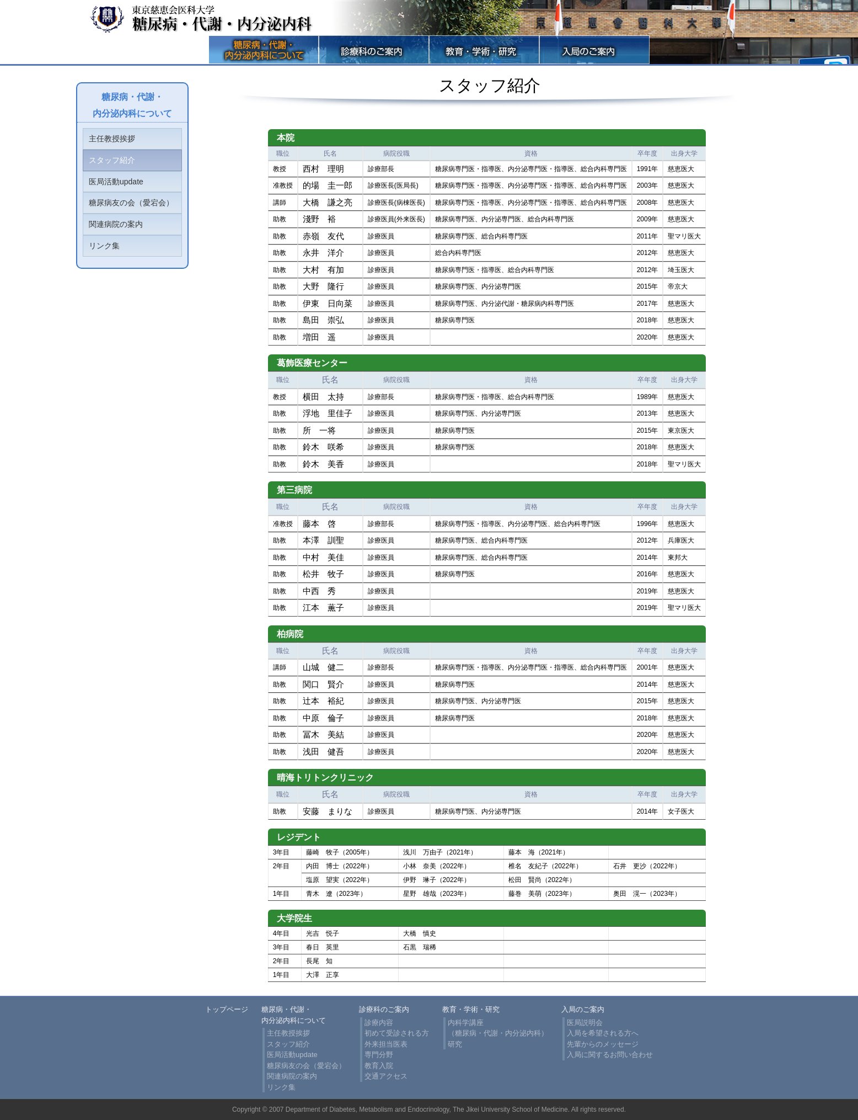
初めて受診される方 (396, 1033)
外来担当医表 (385, 1044)
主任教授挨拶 (112, 138)
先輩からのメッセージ (603, 1044)
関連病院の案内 (116, 224)
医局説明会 (585, 1022)
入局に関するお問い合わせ (610, 1054)
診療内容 (378, 1022)
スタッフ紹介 (112, 160)
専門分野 (378, 1054)
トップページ (226, 1009)
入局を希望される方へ (603, 1033)
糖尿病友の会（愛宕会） (131, 202)
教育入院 (378, 1065)
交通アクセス (385, 1076)
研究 (455, 1044)
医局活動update (116, 181)
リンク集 (104, 245)
